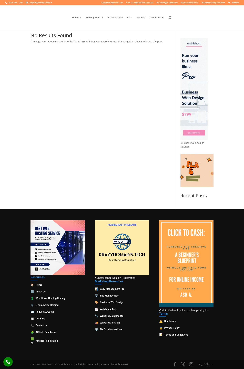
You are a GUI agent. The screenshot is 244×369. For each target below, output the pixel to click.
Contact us (155, 17)
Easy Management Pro (112, 3)
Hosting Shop (93, 17)
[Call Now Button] (8, 361)
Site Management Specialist (139, 3)
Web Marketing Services (213, 3)
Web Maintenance (189, 3)
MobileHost (121, 364)
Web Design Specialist (167, 3)
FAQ (129, 17)
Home (75, 17)
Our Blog (140, 17)
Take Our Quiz (115, 17)
